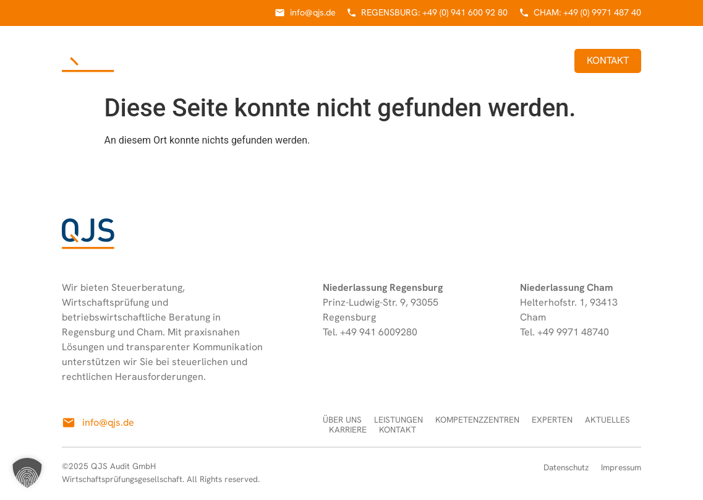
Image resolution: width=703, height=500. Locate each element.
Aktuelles (479, 60)
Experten (417, 60)
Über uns (179, 60)
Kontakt (608, 60)
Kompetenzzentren (333, 60)
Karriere (540, 60)
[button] (27, 473)
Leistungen (243, 60)
